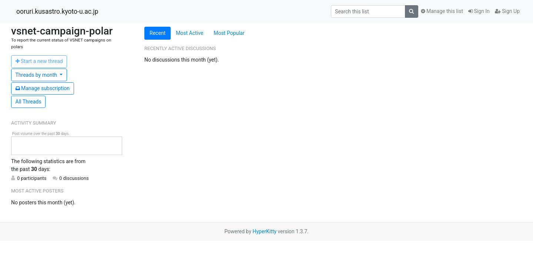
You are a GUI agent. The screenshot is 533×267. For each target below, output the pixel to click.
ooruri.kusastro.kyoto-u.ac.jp (57, 11)
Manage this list (442, 11)
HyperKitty (264, 231)
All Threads (28, 102)
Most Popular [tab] (229, 33)
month (37, 75)
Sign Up (507, 11)
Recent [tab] (157, 33)
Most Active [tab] (189, 33)
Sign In (479, 11)
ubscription (43, 88)
